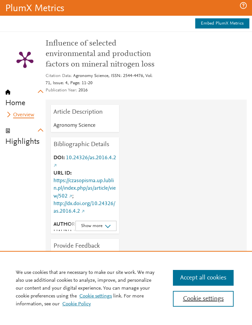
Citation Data (58, 76)
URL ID (61, 173)
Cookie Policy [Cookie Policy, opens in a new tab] (76, 304)
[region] (126, 288)
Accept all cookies (203, 278)
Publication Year (61, 90)
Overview (23, 115)
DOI (58, 158)
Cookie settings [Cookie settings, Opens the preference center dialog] (203, 299)
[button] (243, 6)
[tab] (25, 96)
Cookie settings (95, 296)
